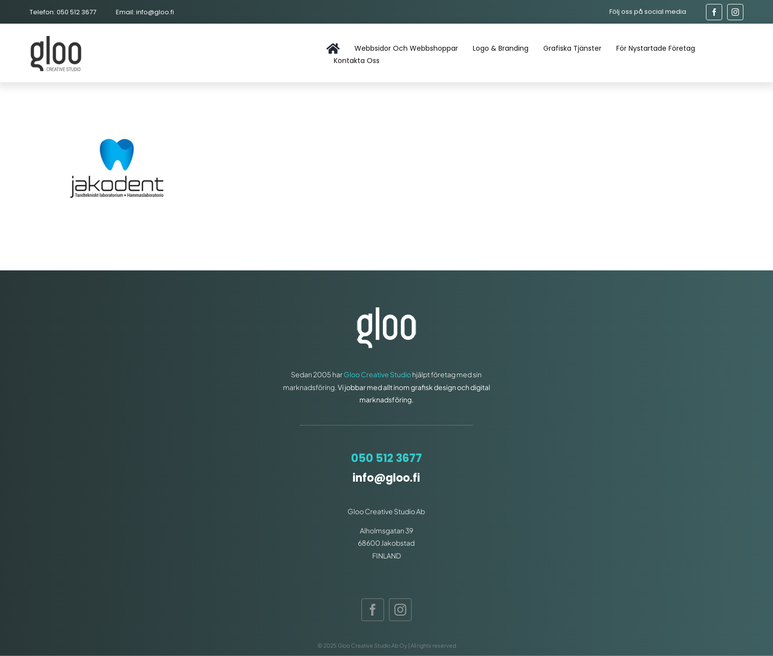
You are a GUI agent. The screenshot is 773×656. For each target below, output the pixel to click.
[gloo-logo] (57, 37)
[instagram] (735, 12)
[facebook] (714, 12)
